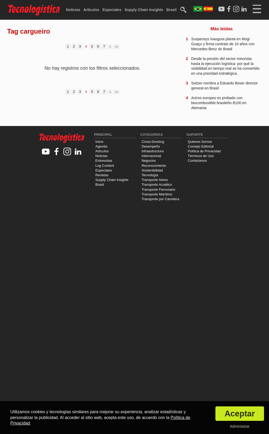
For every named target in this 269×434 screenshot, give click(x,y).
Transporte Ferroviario (158, 189)
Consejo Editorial (201, 146)
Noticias (73, 10)
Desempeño (151, 146)
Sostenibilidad (152, 170)
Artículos (91, 10)
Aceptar (240, 413)
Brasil (171, 10)
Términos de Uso (201, 156)
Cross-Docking (153, 142)
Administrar (240, 426)
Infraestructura (153, 151)
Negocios (149, 161)
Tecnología (150, 175)
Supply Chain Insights (144, 10)
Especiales (111, 10)
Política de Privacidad (204, 151)
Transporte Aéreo (155, 180)
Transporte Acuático (157, 184)
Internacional (151, 156)
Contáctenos (197, 161)
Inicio (99, 142)
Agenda (101, 146)
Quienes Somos (200, 142)
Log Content (104, 166)
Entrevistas (103, 161)
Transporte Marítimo (157, 194)
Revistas (101, 175)
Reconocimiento (154, 166)
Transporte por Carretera (160, 199)
